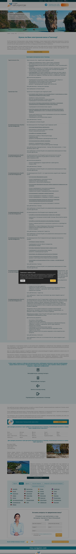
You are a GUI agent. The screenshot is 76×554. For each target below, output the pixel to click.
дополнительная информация (37, 278)
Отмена (22, 280)
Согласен (53, 280)
